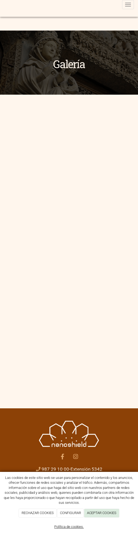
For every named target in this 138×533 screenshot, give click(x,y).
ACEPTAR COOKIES (101, 513)
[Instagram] (75, 457)
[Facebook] (62, 457)
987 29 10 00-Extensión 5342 (72, 469)
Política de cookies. (69, 527)
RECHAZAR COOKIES (38, 513)
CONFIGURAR (70, 513)
